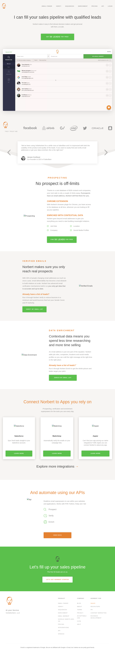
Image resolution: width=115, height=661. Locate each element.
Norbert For (96, 598)
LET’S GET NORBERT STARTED (57, 579)
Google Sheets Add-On (66, 620)
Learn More (19, 453)
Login (110, 6)
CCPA (79, 621)
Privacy (80, 613)
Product (61, 598)
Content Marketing (99, 613)
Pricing (94, 6)
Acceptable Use (81, 617)
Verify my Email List (34, 309)
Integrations (63, 627)
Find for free (62, 239)
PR (92, 609)
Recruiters (95, 606)
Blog (79, 603)
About (79, 606)
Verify (58, 6)
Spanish (61, 634)
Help (79, 624)
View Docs (57, 535)
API (102, 6)
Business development (96, 617)
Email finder (47, 6)
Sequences (69, 6)
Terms (79, 609)
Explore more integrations (57, 466)
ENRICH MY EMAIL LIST (62, 377)
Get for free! (57, 37)
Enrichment (83, 6)
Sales (93, 603)
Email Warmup (63, 616)
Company (80, 598)
